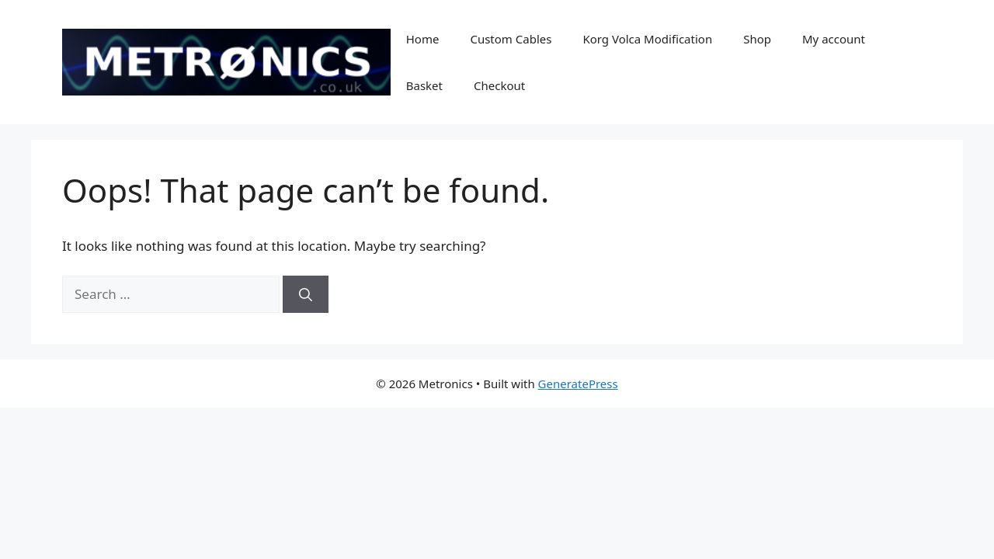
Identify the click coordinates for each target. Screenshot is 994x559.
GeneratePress (578, 383)
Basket (424, 85)
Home (423, 39)
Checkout (499, 85)
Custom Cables (510, 39)
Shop (757, 39)
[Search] (305, 294)
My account (833, 39)
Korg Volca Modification (647, 39)
